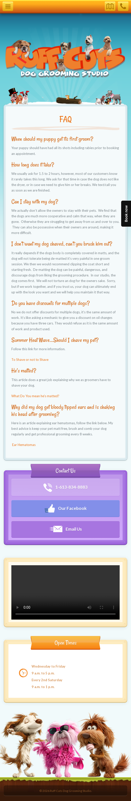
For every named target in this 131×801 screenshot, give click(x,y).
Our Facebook (66, 508)
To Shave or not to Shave (29, 360)
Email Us (65, 529)
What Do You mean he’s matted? (35, 396)
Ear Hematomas (23, 445)
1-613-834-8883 (65, 487)
